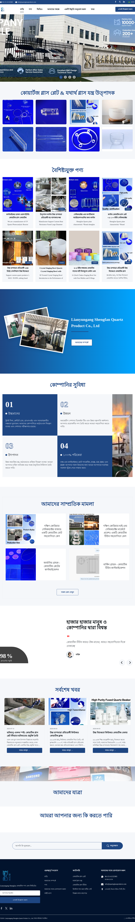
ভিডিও (39, 9)
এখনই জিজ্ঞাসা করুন (125, 9)
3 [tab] (69, 77)
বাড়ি (22, 9)
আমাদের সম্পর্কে (81, 342)
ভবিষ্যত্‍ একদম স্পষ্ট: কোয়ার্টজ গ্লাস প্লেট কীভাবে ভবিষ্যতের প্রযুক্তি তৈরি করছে (22, 735)
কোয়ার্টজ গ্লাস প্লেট (79, 876)
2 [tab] (65, 77)
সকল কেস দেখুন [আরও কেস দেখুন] (67, 592)
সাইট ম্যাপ (47, 893)
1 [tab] (60, 77)
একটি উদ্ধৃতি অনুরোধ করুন (75, 9)
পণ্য (30, 9)
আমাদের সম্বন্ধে (53, 9)
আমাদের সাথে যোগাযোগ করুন (55, 889)
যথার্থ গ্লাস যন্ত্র (77, 881)
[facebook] (1, 908)
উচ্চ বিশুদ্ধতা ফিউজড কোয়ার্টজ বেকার (110, 732)
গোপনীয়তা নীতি (130, 918)
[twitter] (6, 908)
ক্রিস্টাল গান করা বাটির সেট (82, 889)
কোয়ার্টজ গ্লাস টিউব (80, 885)
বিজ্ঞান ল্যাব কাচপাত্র (80, 893)
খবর (92, 9)
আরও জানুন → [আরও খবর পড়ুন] (24, 750)
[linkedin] (11, 908)
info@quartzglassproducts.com (27, 2)
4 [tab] (74, 77)
